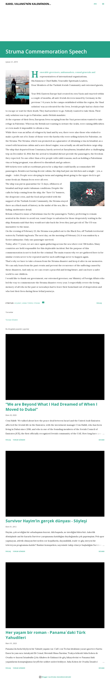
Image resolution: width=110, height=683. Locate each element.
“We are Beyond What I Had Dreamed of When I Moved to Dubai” (51, 407)
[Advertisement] (47, 22)
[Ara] (95, 4)
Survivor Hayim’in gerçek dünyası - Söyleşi (46, 520)
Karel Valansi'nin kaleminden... (28, 4)
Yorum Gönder (12, 320)
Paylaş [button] (99, 303)
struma (37, 303)
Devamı (101, 440)
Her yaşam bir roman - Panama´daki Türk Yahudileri (46, 635)
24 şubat (17, 303)
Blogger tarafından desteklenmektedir (55, 677)
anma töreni (27, 303)
